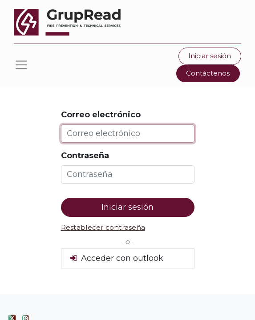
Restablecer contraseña (103, 227)
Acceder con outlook (116, 258)
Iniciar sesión (209, 56)
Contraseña (85, 155)
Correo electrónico (101, 115)
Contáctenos (208, 73)
